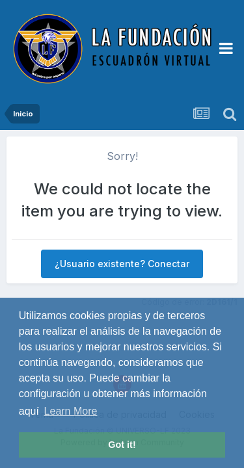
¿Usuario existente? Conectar (122, 263)
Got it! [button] (121, 444)
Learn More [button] (71, 411)
